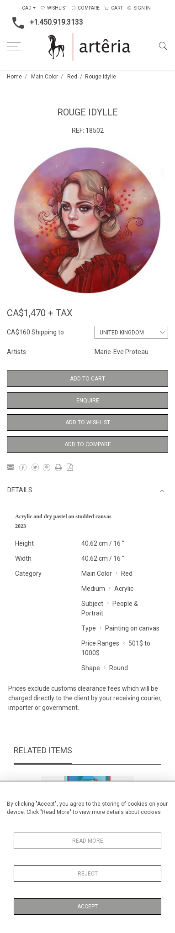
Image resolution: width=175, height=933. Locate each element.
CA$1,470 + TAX (40, 313)
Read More (87, 841)
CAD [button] (27, 7)
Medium (93, 588)
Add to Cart (87, 378)
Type (88, 628)
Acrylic (123, 588)
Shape (90, 668)
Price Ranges (100, 643)
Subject (92, 603)
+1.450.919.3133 (45, 23)
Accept (87, 906)
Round (118, 668)
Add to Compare (87, 444)
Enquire (87, 400)
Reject (88, 873)
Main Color (44, 76)
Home (14, 76)
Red (72, 76)
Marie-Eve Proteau (121, 351)
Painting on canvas (132, 628)
